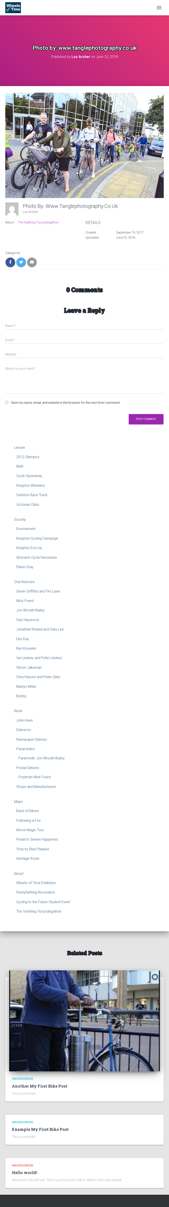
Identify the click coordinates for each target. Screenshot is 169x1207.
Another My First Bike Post (39, 1086)
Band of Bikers (27, 811)
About (18, 874)
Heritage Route (27, 858)
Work (18, 711)
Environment (25, 529)
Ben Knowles (26, 648)
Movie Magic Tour (30, 830)
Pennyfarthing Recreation (35, 892)
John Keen (24, 720)
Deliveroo (23, 730)
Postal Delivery (27, 768)
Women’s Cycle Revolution (36, 557)
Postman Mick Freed (34, 777)
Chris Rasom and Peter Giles (38, 677)
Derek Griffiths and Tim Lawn (38, 591)
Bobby (21, 696)
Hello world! (24, 1172)
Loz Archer (30, 212)
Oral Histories (24, 582)
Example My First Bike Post (40, 1129)
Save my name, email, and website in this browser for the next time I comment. (65, 402)
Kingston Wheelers (30, 485)
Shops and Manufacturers (36, 787)
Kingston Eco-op (29, 548)
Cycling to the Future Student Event (43, 902)
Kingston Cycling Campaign (37, 538)
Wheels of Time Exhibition (36, 883)
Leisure (19, 447)
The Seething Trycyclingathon (38, 222)
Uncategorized (22, 1078)
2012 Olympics (27, 457)
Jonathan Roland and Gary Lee (40, 629)
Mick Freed (24, 601)
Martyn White (26, 687)
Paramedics (25, 749)
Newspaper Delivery (31, 739)
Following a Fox (28, 820)
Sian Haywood (27, 620)
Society (20, 519)
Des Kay (22, 639)
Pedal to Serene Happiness (37, 839)
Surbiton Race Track (32, 495)
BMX (20, 466)
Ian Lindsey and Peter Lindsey (39, 658)
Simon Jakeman (29, 667)
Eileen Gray (24, 567)
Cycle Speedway (29, 476)
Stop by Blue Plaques (32, 849)
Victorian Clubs (27, 505)
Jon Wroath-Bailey (30, 610)
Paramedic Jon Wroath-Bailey (41, 758)
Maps (18, 802)
